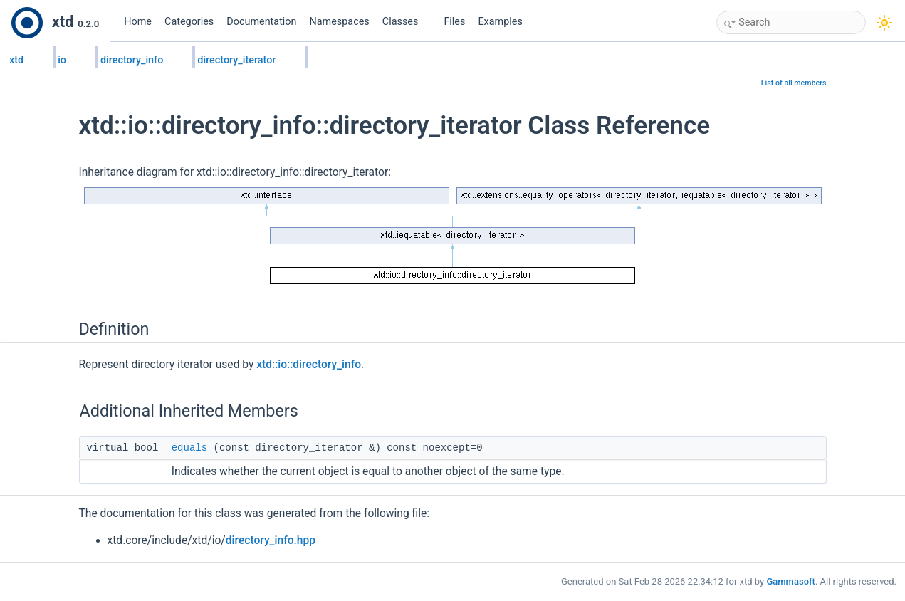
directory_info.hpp (270, 540)
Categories (189, 22)
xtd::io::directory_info (308, 364)
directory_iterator (236, 60)
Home (138, 22)
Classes (405, 22)
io (62, 60)
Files (454, 22)
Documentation (261, 22)
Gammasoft (790, 581)
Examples (500, 22)
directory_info (131, 60)
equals (189, 448)
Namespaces (340, 22)
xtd (16, 60)
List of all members (794, 83)
